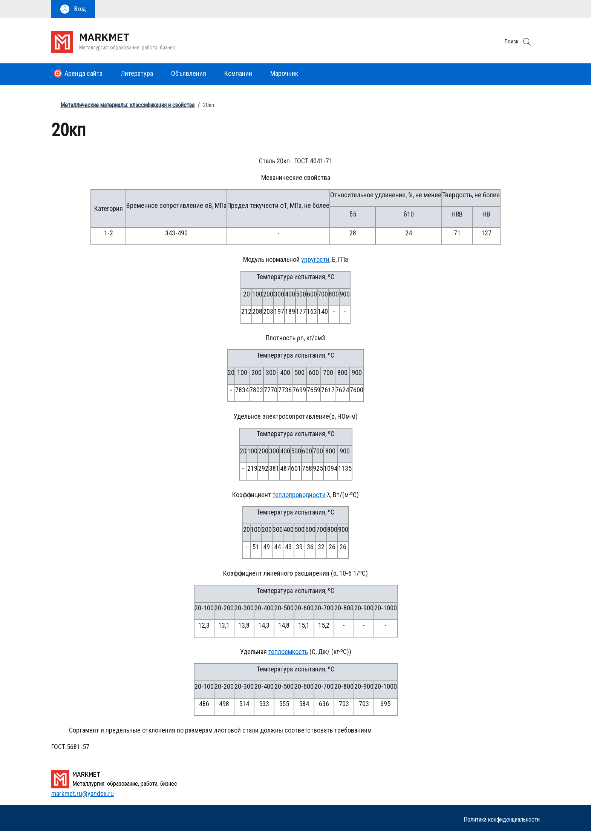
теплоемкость (288, 652)
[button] (73, 9)
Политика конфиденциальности (502, 819)
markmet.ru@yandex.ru (82, 793)
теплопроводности (299, 495)
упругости (315, 259)
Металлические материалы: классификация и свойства (127, 105)
